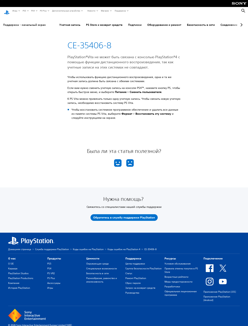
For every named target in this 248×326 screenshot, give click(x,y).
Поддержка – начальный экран (24, 21)
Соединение (228, 21)
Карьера (12, 264)
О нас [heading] (12, 255)
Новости (91, 10)
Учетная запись (69, 21)
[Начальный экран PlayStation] (6, 11)
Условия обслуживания (177, 260)
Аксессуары (53, 279)
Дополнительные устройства (66, 10)
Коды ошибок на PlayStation (88, 245)
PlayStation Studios (18, 269)
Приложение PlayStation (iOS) (219, 288)
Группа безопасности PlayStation (143, 264)
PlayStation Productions (20, 274)
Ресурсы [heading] (170, 255)
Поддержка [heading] (133, 255)
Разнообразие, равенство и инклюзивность (101, 276)
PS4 (32, 10)
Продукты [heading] (54, 255)
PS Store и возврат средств (104, 21)
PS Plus (43, 10)
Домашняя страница (19, 245)
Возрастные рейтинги (176, 273)
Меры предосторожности (178, 278)
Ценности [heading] (92, 255)
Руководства (132, 289)
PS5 (24, 10)
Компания (13, 279)
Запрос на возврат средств (140, 284)
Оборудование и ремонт (164, 21)
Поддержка (120, 10)
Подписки (135, 21)
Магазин (105, 10)
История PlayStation (19, 284)
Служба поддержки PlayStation (52, 245)
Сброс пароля (133, 279)
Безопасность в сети (201, 21)
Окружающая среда (97, 260)
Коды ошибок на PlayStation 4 (124, 245)
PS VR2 (51, 269)
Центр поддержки (135, 260)
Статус (128, 269)
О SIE (11, 260)
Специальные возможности (101, 264)
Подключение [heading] (213, 255)
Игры (14, 10)
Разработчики (172, 282)
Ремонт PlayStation (135, 274)
